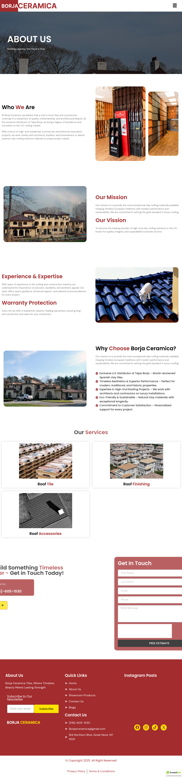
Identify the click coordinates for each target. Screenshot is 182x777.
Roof (45, 484)
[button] (174, 6)
